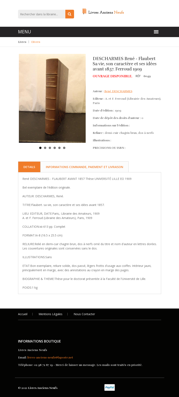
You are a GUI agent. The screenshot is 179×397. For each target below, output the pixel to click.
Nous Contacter (84, 314)
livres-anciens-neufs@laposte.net (50, 357)
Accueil (22, 314)
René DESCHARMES (118, 91)
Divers (35, 42)
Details (29, 167)
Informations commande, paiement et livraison (84, 167)
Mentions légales (50, 314)
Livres (22, 42)
